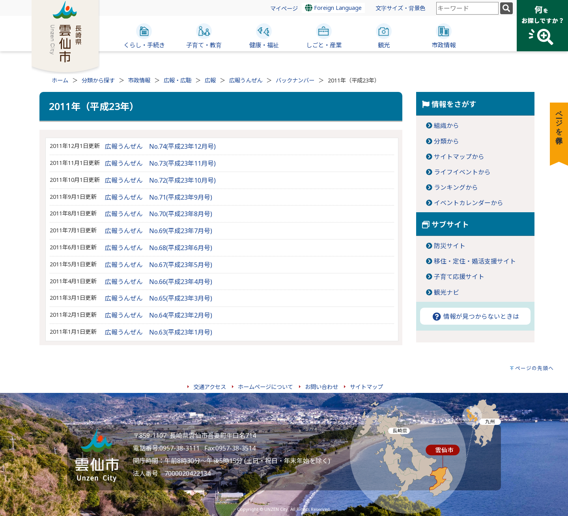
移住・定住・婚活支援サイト (475, 261)
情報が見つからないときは (475, 316)
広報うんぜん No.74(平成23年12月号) (160, 146)
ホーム (60, 80)
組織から (446, 125)
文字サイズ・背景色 (400, 8)
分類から (446, 141)
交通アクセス (209, 387)
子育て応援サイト (459, 276)
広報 (210, 80)
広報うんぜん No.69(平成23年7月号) (158, 230)
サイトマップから (459, 156)
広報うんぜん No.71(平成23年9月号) (158, 197)
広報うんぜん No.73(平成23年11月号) (160, 163)
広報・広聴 (177, 80)
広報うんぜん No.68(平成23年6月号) (158, 247)
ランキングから (456, 187)
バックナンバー (295, 80)
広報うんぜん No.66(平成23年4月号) (158, 281)
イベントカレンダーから (468, 202)
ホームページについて (265, 387)
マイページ (284, 8)
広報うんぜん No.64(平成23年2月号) (158, 315)
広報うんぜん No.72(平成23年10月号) (160, 180)
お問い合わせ (321, 387)
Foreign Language (333, 7)
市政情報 (139, 80)
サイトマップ (366, 387)
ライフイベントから (462, 172)
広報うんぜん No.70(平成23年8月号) (158, 213)
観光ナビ (446, 292)
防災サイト (449, 245)
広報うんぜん (245, 80)
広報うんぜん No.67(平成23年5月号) (158, 264)
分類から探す (98, 80)
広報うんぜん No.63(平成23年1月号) (158, 332)
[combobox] (467, 8)
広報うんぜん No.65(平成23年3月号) (158, 298)
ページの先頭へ (534, 368)
